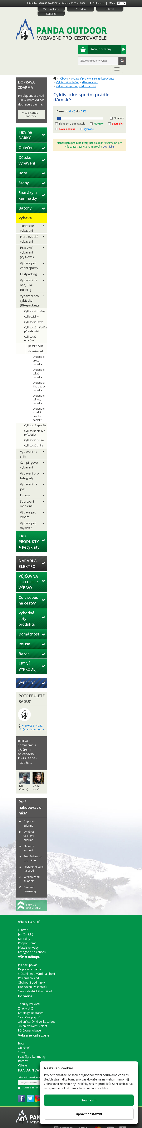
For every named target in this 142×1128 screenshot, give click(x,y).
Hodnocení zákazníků (32, 987)
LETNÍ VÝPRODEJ (28, 666)
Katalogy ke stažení (31, 1013)
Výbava (25, 217)
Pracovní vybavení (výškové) (27, 252)
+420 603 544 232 (46, 3)
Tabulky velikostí (29, 1004)
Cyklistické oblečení (30, 338)
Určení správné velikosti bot (36, 1022)
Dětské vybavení (27, 160)
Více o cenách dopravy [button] (30, 114)
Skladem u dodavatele (72, 123)
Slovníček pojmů (29, 1017)
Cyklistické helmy (34, 440)
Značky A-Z (25, 1008)
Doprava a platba (29, 969)
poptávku (108, 146)
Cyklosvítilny (31, 316)
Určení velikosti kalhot (32, 1026)
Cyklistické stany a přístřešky (34, 432)
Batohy (25, 208)
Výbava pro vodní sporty (29, 265)
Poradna (80, 9)
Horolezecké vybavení (29, 238)
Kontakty (51, 13)
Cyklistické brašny (34, 311)
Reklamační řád (28, 978)
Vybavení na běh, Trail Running (28, 285)
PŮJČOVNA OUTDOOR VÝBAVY (28, 582)
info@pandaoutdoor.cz (32, 729)
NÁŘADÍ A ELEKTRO (28, 563)
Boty (23, 172)
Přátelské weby (28, 947)
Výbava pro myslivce (28, 525)
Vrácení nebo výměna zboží (36, 974)
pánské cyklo (36, 346)
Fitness (25, 495)
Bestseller (118, 123)
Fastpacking (28, 274)
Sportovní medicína (27, 503)
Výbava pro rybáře (28, 514)
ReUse (24, 643)
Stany (24, 182)
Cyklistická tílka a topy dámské (39, 386)
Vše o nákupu (51, 9)
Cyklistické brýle (33, 445)
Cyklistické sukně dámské (39, 373)
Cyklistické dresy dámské (39, 360)
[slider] (59, 118)
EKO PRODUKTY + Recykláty (29, 541)
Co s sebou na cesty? (28, 600)
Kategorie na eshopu (32, 952)
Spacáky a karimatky (28, 195)
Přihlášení (98, 3)
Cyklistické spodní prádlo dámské (39, 414)
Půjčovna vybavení (30, 1030)
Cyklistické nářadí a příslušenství (35, 329)
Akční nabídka (67, 129)
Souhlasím (89, 1100)
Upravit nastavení (89, 1114)
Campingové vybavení (29, 464)
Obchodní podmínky (31, 982)
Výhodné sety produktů (27, 618)
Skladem (119, 118)
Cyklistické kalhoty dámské (39, 399)
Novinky (98, 123)
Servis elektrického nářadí (35, 991)
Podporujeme (27, 943)
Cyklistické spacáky (35, 425)
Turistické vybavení (27, 228)
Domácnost (29, 634)
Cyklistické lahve (33, 322)
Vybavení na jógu (28, 486)
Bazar (24, 653)
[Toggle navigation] (117, 69)
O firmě (110, 9)
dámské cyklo (36, 351)
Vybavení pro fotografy (29, 475)
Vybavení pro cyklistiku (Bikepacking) (29, 300)
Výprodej (89, 129)
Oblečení (27, 147)
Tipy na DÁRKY (25, 135)
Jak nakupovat (27, 965)
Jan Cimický (25, 934)
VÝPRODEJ (28, 682)
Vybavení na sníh (28, 453)
